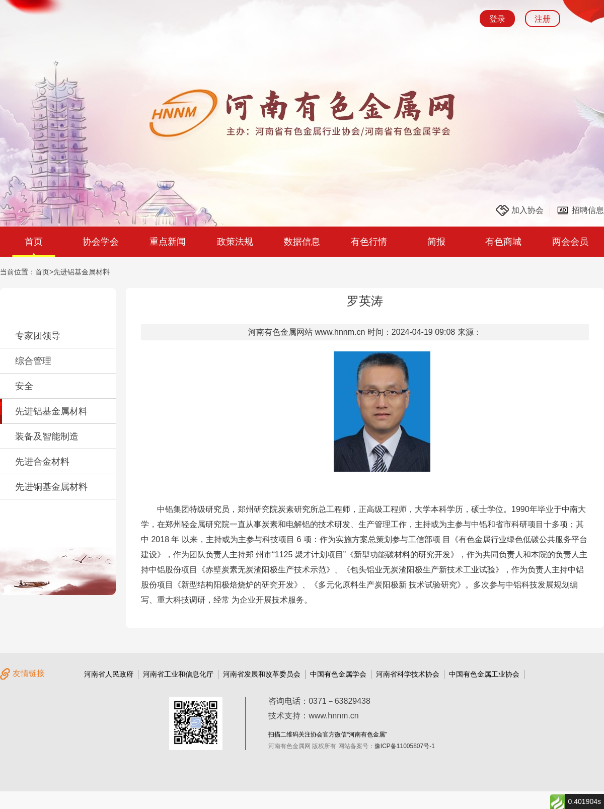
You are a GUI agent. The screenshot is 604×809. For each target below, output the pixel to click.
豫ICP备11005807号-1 (404, 746)
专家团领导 (37, 336)
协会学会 (101, 242)
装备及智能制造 (47, 436)
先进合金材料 (42, 462)
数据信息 (302, 242)
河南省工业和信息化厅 (178, 674)
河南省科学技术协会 (407, 674)
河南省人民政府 (108, 674)
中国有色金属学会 (338, 674)
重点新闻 (167, 242)
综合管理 (33, 361)
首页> (44, 272)
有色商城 (503, 242)
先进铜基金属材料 (51, 487)
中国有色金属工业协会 (484, 674)
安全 (24, 386)
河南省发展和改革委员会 (261, 674)
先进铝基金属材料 (81, 272)
